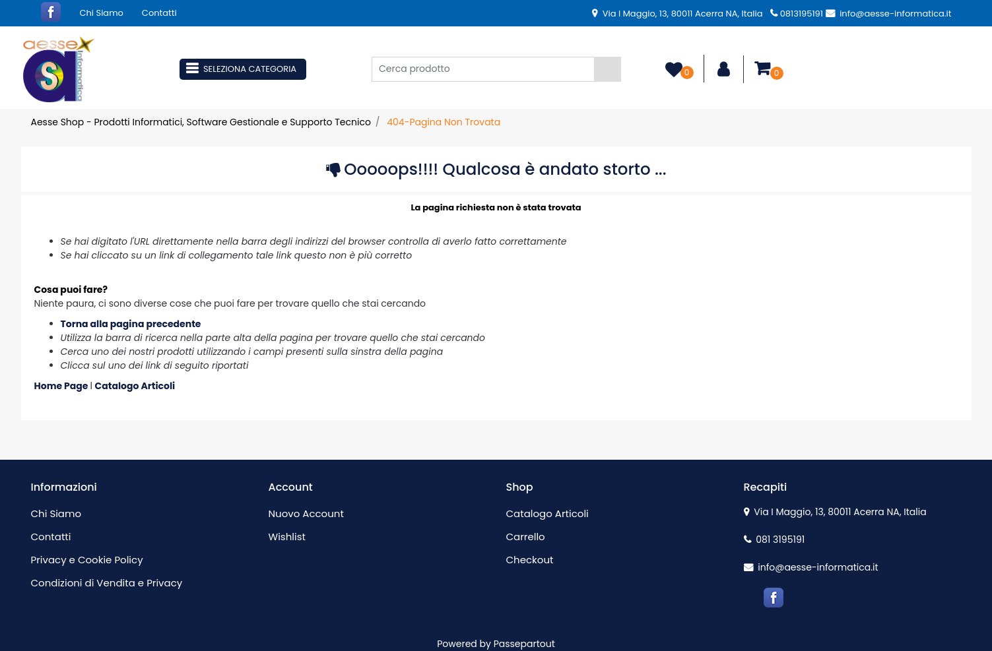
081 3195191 (774, 539)
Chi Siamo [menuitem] (101, 13)
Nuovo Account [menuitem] (306, 513)
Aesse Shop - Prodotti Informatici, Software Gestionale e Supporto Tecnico (201, 122)
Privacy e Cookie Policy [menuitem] (87, 560)
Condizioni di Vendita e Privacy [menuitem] (107, 583)
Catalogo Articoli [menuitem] (547, 513)
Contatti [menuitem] (159, 13)
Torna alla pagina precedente (131, 323)
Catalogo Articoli (135, 385)
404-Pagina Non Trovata (443, 122)
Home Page (62, 385)
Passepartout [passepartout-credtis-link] (524, 643)
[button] (607, 69)
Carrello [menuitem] (525, 536)
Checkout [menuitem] (530, 560)
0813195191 (796, 13)
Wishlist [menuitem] (287, 536)
